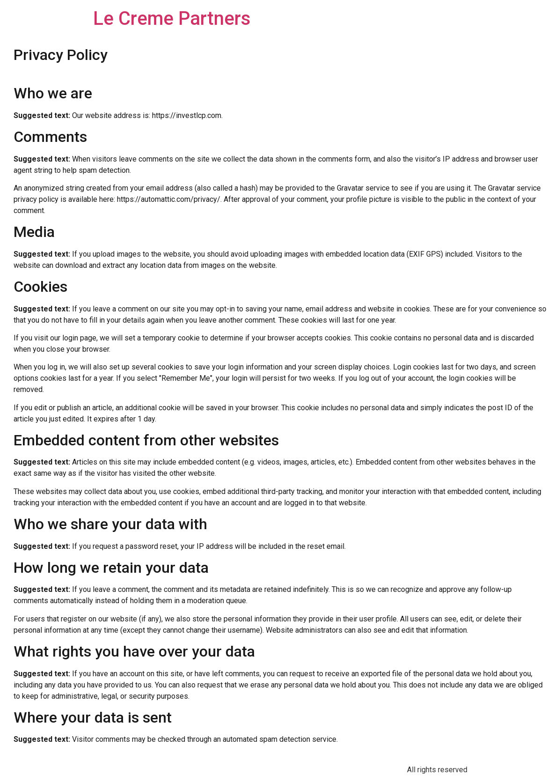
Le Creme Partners (172, 18)
